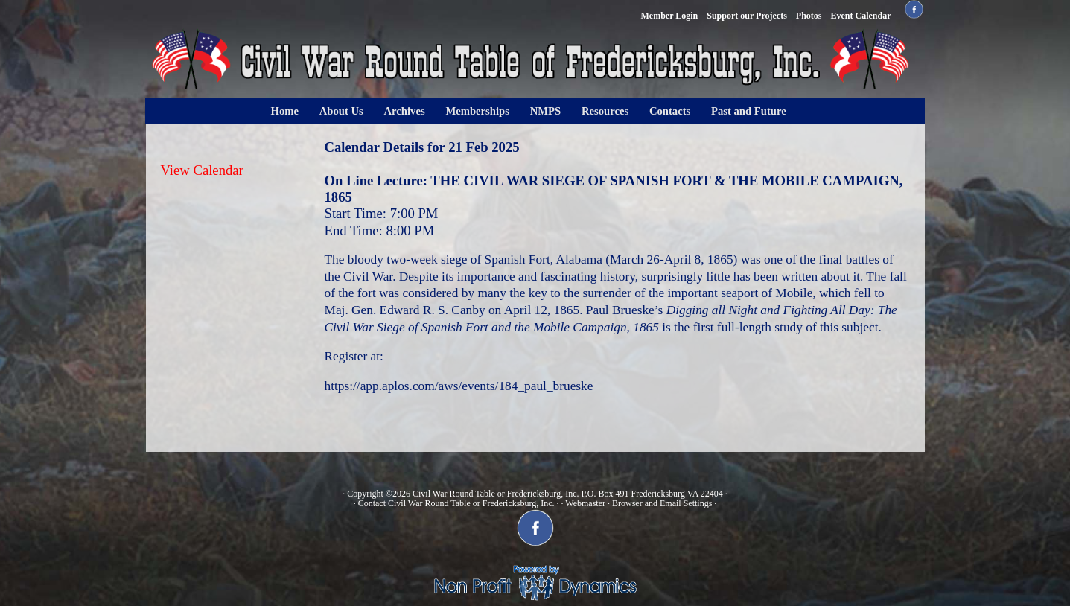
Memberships (477, 111)
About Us (341, 111)
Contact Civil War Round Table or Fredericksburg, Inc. (456, 503)
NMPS (545, 111)
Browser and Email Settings (662, 503)
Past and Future (748, 111)
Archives (404, 111)
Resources (605, 111)
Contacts (669, 111)
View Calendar (202, 170)
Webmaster (585, 503)
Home (285, 111)
